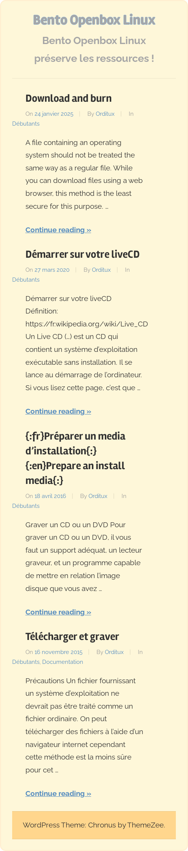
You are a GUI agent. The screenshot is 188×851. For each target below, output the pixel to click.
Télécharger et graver (72, 636)
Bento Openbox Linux (94, 20)
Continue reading (55, 229)
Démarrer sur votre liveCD (82, 254)
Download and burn (68, 98)
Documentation (62, 662)
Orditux (105, 113)
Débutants (25, 123)
